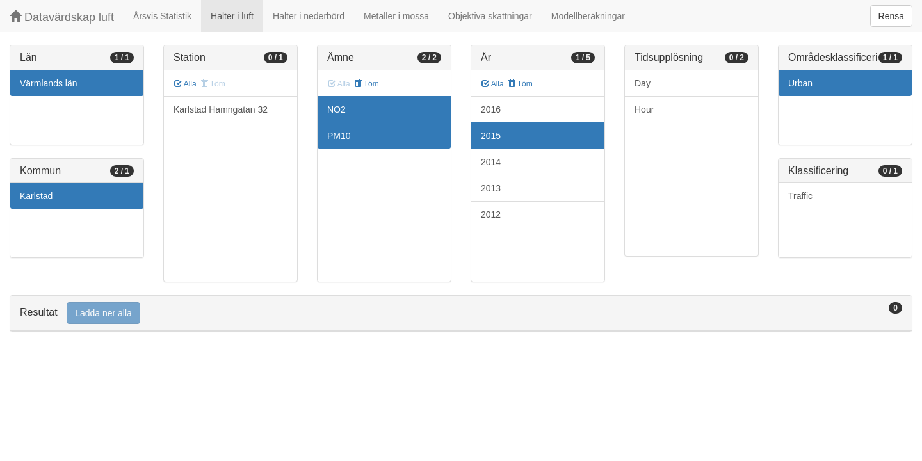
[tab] (461, 313)
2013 (491, 188)
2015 (491, 136)
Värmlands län (48, 83)
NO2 (336, 109)
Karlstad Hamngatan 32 (221, 109)
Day (643, 83)
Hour (644, 109)
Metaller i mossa (396, 16)
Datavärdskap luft (62, 17)
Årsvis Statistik (162, 16)
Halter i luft (232, 16)
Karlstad (36, 196)
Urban (800, 83)
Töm (366, 83)
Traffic (800, 196)
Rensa (891, 16)
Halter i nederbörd (308, 16)
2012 (491, 214)
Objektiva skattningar (490, 16)
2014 (491, 162)
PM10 (339, 136)
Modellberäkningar (588, 16)
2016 (491, 109)
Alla (185, 83)
